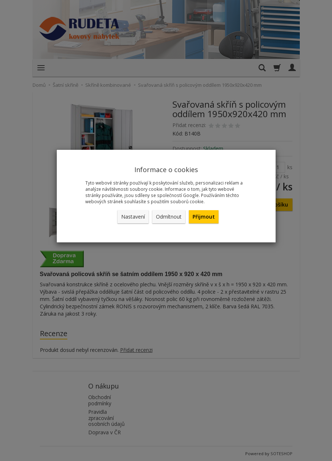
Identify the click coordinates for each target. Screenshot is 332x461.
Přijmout (204, 216)
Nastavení (133, 216)
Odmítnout (169, 216)
